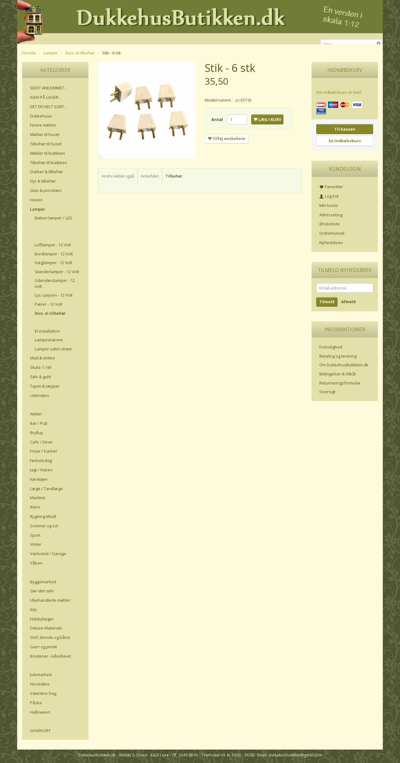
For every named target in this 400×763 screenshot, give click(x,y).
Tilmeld (326, 301)
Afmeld (348, 301)
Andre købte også (118, 176)
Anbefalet (150, 176)
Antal (217, 119)
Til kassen (344, 129)
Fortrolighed (330, 347)
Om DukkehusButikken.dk (343, 365)
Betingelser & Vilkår (337, 374)
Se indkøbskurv (344, 140)
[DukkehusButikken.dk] (200, 21)
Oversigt (327, 391)
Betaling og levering (338, 356)
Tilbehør (173, 176)
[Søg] (379, 44)
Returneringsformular (340, 383)
